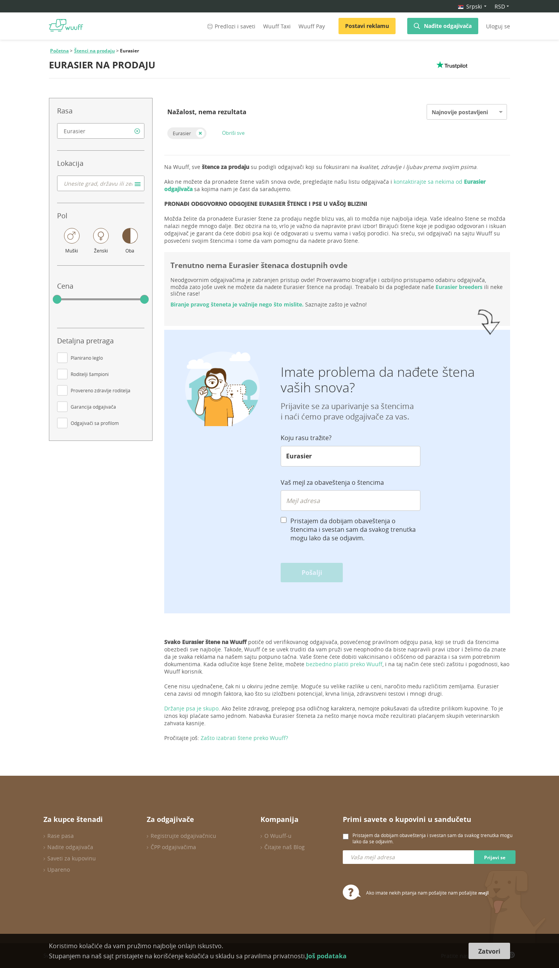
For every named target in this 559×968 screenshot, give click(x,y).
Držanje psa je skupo (191, 708)
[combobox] (100, 131)
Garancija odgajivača (93, 407)
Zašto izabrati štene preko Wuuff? (244, 738)
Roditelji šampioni (90, 374)
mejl (483, 893)
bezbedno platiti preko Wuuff (344, 664)
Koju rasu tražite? (306, 438)
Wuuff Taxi (277, 26)
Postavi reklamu (367, 26)
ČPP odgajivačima (173, 847)
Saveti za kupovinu (71, 858)
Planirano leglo (87, 358)
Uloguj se (498, 26)
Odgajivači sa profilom (95, 423)
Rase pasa (60, 835)
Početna (59, 50)
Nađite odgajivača (448, 26)
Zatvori (489, 951)
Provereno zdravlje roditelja (100, 390)
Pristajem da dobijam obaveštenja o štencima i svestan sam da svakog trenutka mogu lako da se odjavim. (353, 529)
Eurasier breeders (459, 287)
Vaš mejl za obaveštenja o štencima (332, 482)
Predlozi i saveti (230, 26)
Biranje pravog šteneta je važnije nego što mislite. (237, 304)
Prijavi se (494, 857)
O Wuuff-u (278, 835)
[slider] (57, 299)
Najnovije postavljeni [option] (460, 112)
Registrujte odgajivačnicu (183, 835)
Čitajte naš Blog (284, 847)
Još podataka (326, 956)
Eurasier (182, 133)
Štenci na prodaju (94, 50)
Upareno (58, 869)
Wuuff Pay (312, 26)
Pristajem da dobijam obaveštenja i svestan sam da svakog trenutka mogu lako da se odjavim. (432, 838)
